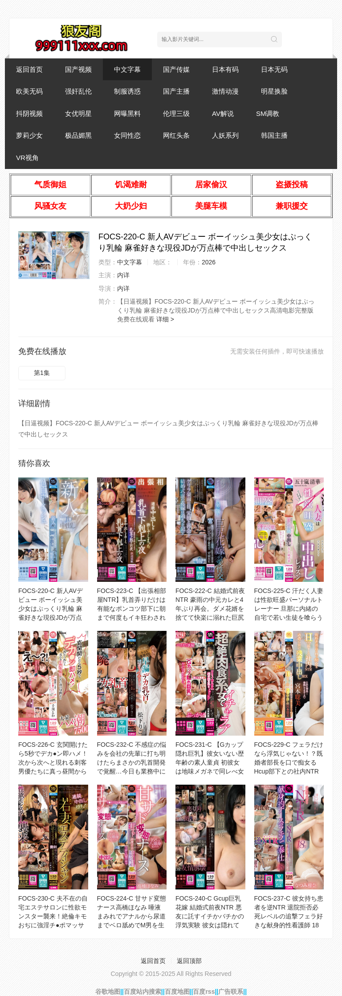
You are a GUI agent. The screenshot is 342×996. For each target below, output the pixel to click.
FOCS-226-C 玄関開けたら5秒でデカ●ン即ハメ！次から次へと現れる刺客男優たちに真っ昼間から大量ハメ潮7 (53, 762)
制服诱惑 (127, 91)
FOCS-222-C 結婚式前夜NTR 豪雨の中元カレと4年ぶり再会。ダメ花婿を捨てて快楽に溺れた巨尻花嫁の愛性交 (210, 608)
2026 (209, 262)
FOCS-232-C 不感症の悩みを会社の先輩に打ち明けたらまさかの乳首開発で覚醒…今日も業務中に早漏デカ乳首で (132, 762)
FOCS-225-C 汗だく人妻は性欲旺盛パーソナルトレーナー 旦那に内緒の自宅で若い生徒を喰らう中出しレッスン (289, 608)
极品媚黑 (78, 135)
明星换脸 (274, 91)
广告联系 (230, 991)
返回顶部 (189, 960)
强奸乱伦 (78, 91)
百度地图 (177, 991)
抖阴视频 (29, 113)
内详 (123, 275)
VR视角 (27, 157)
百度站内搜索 (142, 991)
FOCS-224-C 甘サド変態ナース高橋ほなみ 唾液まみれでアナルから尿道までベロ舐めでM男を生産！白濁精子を (132, 916)
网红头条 (176, 135)
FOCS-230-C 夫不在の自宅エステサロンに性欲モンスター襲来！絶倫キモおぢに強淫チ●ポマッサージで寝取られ (53, 916)
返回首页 (29, 69)
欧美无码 (29, 91)
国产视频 (78, 69)
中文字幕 (127, 69)
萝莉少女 (29, 135)
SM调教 (268, 113)
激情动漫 (225, 91)
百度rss (204, 991)
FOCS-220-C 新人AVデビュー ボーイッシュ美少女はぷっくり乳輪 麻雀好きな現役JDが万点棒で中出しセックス (50, 608)
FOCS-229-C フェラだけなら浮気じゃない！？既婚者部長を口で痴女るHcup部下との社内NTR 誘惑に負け (289, 762)
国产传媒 (176, 69)
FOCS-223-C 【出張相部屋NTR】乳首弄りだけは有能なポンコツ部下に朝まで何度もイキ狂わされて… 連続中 (132, 608)
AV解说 (223, 113)
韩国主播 (274, 135)
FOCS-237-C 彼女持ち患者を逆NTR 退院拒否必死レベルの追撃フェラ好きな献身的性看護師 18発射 (289, 916)
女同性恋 (127, 135)
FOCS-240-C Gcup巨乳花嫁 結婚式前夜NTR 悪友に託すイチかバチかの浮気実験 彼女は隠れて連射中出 (209, 916)
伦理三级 (176, 113)
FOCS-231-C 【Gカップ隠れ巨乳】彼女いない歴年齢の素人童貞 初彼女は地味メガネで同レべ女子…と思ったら (209, 762)
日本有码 (225, 69)
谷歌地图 (107, 991)
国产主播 (176, 91)
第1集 (42, 372)
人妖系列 (225, 135)
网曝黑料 (127, 113)
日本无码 (274, 69)
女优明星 (78, 113)
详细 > (165, 319)
